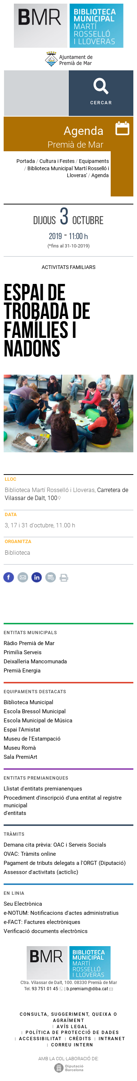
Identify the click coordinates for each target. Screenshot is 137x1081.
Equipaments (94, 161)
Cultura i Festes (57, 161)
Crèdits (80, 1038)
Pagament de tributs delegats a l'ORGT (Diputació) (65, 863)
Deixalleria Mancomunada (35, 661)
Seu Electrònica (23, 904)
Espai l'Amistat (22, 729)
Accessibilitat (40, 1038)
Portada (25, 161)
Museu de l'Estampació (32, 738)
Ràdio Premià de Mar (29, 643)
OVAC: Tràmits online (30, 854)
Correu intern (72, 1044)
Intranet (112, 1038)
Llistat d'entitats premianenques (43, 788)
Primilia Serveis (23, 652)
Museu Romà (20, 748)
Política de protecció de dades (72, 1032)
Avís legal (72, 1026)
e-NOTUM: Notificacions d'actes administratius (61, 913)
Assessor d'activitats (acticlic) (41, 872)
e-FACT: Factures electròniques (42, 922)
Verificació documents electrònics (46, 931)
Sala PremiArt (20, 757)
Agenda (100, 175)
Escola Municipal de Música (38, 720)
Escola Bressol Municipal (35, 711)
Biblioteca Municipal (28, 702)
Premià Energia (22, 670)
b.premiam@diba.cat (87, 988)
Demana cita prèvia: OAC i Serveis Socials (55, 845)
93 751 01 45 (45, 988)
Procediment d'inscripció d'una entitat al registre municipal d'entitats (63, 805)
